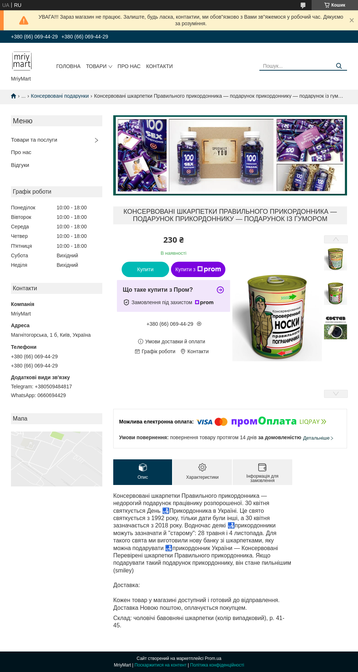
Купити (145, 269)
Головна (68, 66)
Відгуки (20, 165)
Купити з (198, 269)
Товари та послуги (34, 140)
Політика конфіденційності (217, 665)
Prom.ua (213, 658)
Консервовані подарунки (60, 95)
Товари (96, 66)
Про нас (129, 66)
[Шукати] (339, 66)
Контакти (159, 66)
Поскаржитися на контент (160, 665)
